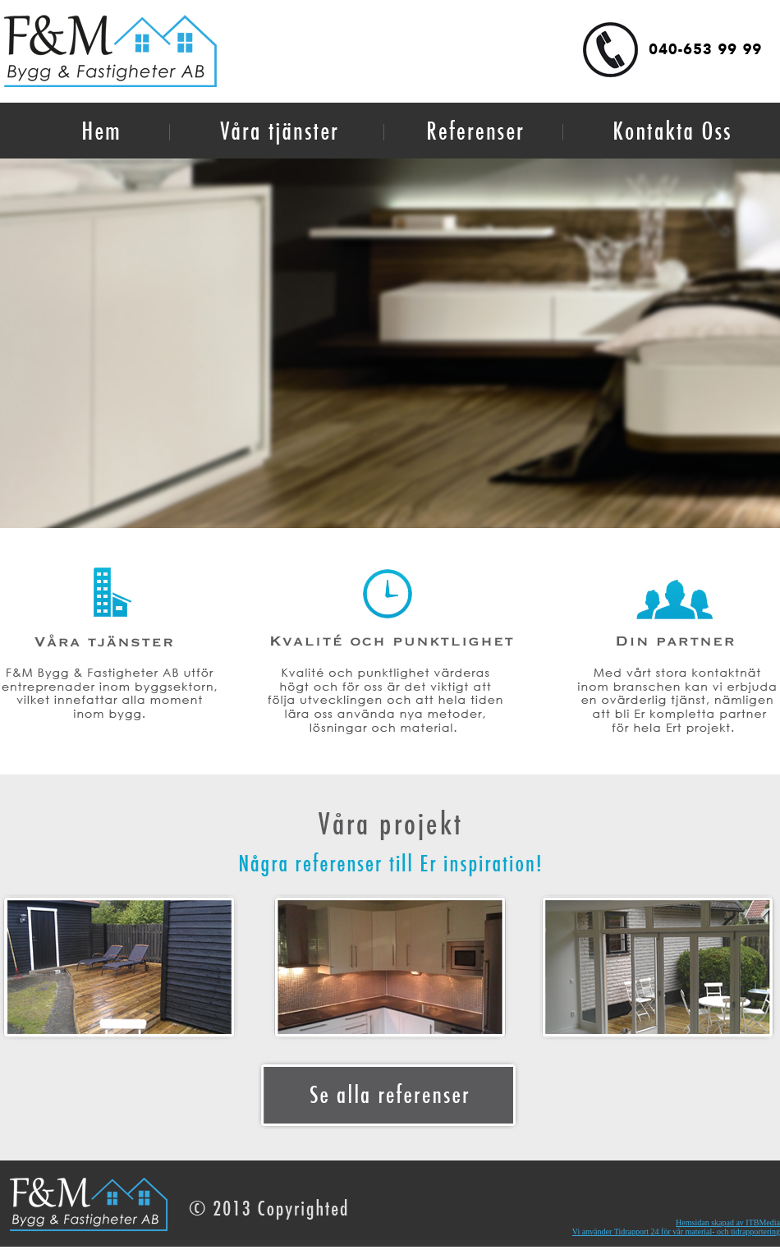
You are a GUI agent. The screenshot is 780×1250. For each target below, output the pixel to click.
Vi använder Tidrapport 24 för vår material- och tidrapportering (676, 1231)
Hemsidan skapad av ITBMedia (728, 1222)
